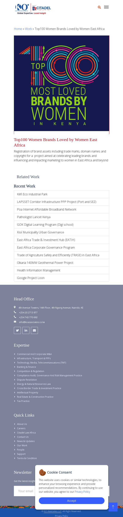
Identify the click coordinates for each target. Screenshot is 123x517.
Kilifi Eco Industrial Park (32, 194)
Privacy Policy (82, 491)
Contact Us (22, 436)
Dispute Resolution (27, 379)
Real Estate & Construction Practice (35, 396)
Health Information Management (38, 270)
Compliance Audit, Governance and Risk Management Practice (49, 375)
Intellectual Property (27, 392)
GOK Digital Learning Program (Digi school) (45, 225)
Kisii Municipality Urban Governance (40, 232)
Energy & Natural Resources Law (34, 384)
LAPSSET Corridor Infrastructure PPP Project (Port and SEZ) (56, 202)
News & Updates (26, 441)
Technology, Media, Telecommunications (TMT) (41, 362)
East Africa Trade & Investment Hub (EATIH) (46, 240)
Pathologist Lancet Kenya (33, 217)
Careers (21, 428)
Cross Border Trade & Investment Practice (39, 388)
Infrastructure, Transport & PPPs (34, 358)
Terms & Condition (27, 458)
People (20, 449)
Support (21, 454)
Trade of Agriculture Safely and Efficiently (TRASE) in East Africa (58, 255)
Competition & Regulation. (31, 371)
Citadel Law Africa (26, 432)
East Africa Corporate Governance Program (46, 247)
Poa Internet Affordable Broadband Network (46, 209)
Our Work (22, 445)
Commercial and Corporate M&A (34, 354)
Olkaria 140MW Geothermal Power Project (45, 263)
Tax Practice (23, 401)
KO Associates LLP (52, 511)
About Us (22, 424)
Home (18, 29)
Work (28, 29)
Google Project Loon (31, 278)
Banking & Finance (26, 366)
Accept (71, 501)
